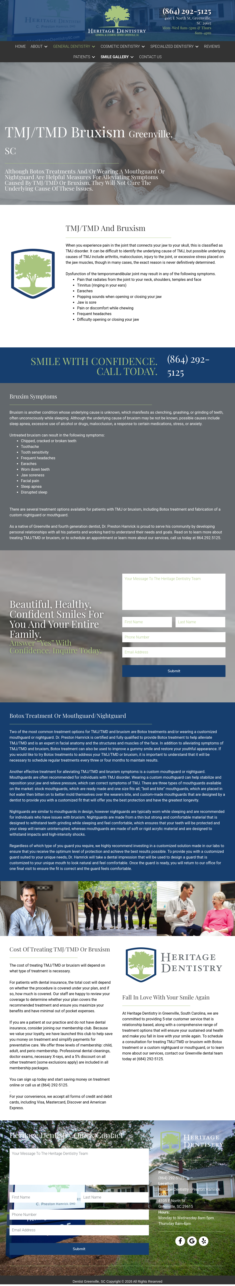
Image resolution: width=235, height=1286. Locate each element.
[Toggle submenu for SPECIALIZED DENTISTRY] (197, 46)
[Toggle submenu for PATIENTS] (93, 57)
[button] (39, 46)
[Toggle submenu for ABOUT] (46, 46)
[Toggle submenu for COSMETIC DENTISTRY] (143, 46)
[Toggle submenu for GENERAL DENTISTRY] (93, 46)
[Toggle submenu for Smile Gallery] (132, 57)
